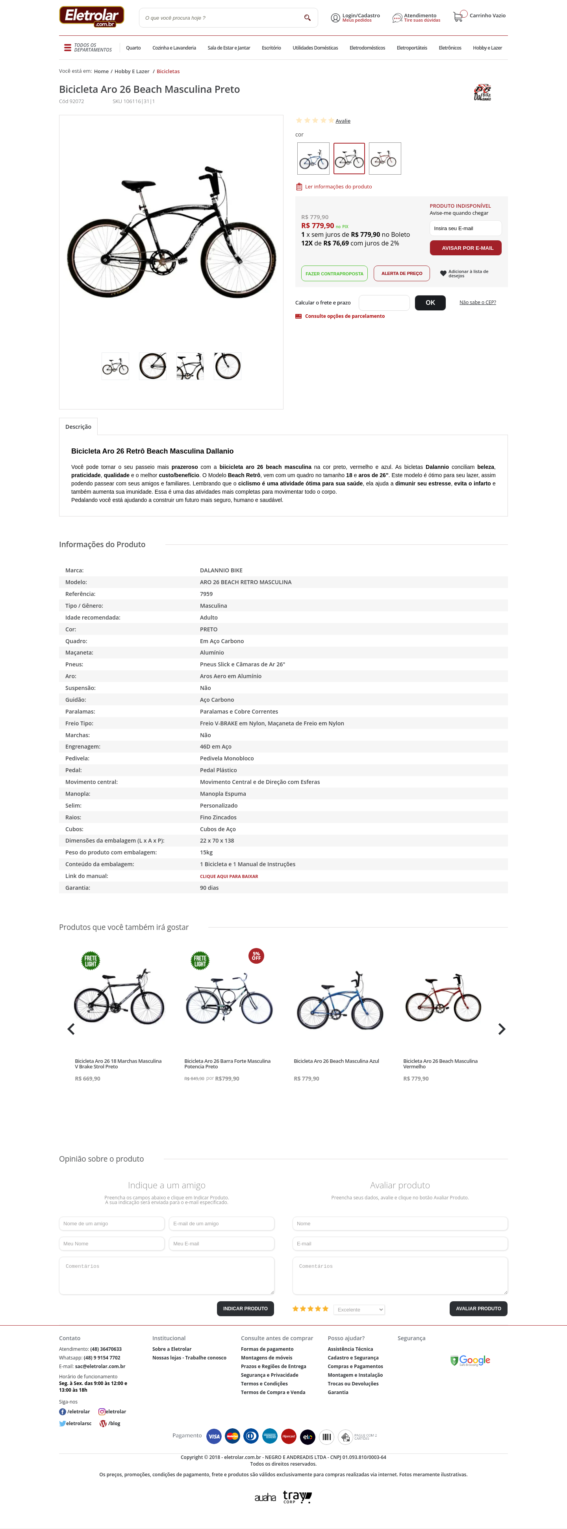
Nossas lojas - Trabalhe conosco (189, 1357)
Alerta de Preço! (402, 273)
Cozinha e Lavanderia (175, 48)
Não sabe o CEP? (478, 302)
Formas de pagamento (267, 1349)
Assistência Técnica (350, 1349)
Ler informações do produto (338, 186)
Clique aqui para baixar (229, 876)
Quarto (134, 48)
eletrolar (116, 1411)
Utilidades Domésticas (315, 48)
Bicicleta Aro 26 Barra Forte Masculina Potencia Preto (227, 1063)
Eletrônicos (449, 48)
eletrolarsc (78, 1423)
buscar (307, 17)
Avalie (342, 120)
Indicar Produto (245, 1308)
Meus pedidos (357, 20)
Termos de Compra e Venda (273, 1392)
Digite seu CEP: (324, 303)
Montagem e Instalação (355, 1375)
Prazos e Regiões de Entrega (273, 1366)
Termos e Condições (264, 1383)
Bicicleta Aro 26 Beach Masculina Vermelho (440, 1063)
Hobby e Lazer (487, 48)
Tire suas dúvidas (422, 20)
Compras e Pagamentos (355, 1366)
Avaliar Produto (478, 1308)
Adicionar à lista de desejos (468, 273)
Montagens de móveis (266, 1357)
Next (501, 1029)
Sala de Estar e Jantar (229, 48)
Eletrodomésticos (367, 48)
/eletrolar (78, 1411)
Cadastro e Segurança (353, 1357)
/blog (114, 1423)
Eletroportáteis (411, 48)
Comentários (166, 1276)
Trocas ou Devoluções (353, 1383)
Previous (69, 1029)
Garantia (338, 1392)
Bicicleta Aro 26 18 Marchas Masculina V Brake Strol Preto (118, 1063)
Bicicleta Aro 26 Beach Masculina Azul (336, 1060)
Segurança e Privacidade (269, 1375)
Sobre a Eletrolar (172, 1349)
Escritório (271, 48)
